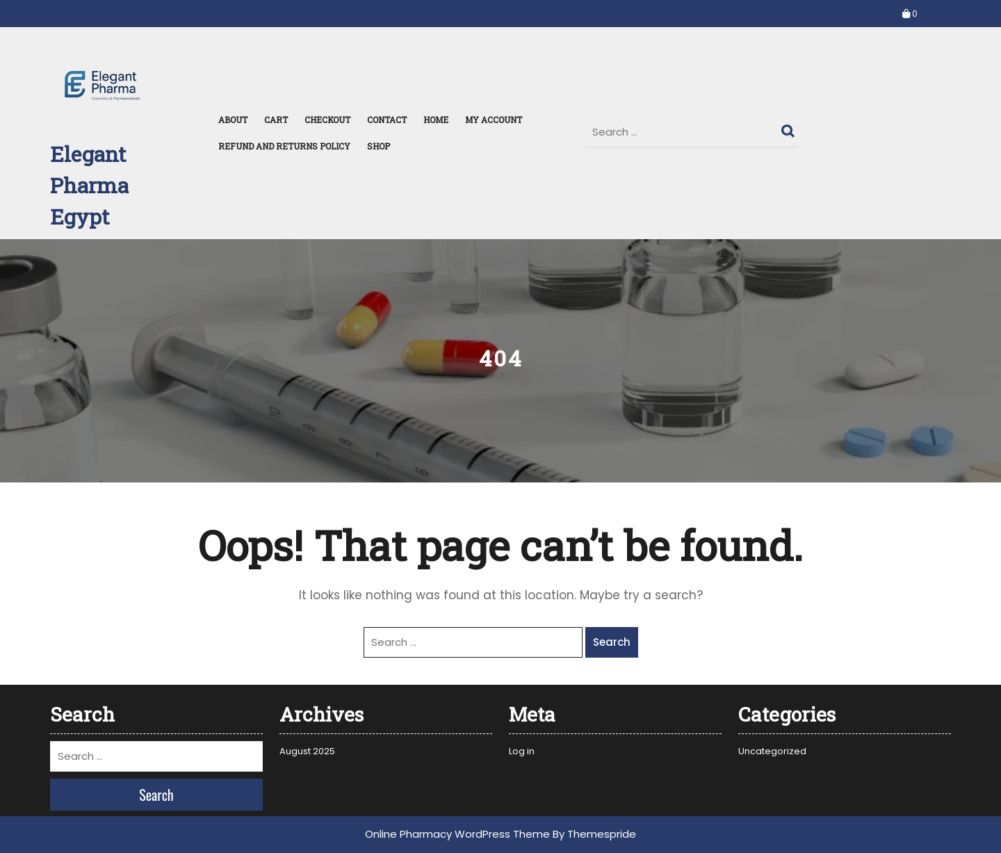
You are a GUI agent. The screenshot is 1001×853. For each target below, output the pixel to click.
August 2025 (307, 751)
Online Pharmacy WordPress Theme (457, 834)
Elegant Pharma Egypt (89, 185)
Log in (522, 751)
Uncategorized (772, 751)
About (232, 119)
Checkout (327, 119)
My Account (493, 119)
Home (435, 119)
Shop (378, 146)
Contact (387, 119)
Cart (276, 119)
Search (789, 127)
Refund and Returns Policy (284, 146)
